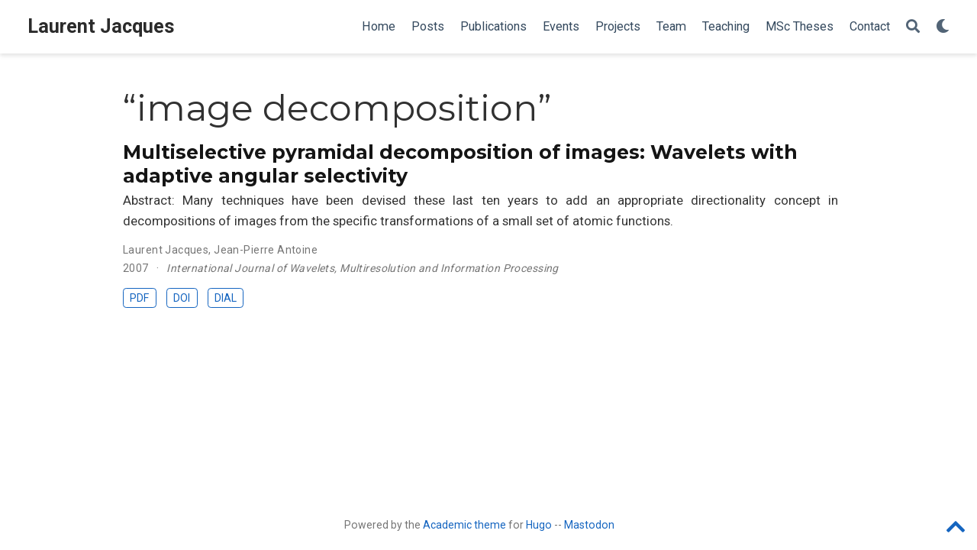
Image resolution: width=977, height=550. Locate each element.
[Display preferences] (943, 27)
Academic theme (464, 525)
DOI (181, 298)
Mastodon (589, 525)
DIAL (225, 298)
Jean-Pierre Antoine (266, 250)
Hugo (539, 525)
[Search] (913, 27)
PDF (139, 298)
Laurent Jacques (101, 26)
